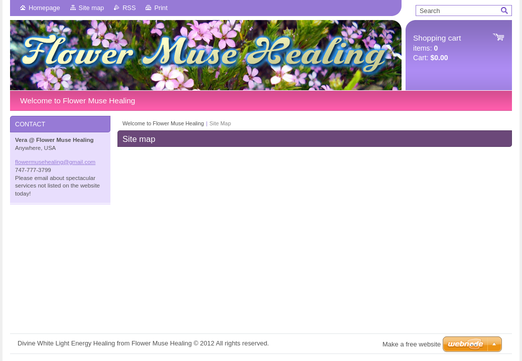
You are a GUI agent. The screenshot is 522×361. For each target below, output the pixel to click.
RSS (129, 8)
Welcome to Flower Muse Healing (163, 123)
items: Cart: (437, 48)
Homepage (44, 8)
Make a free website (411, 344)
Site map (91, 8)
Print (160, 8)
